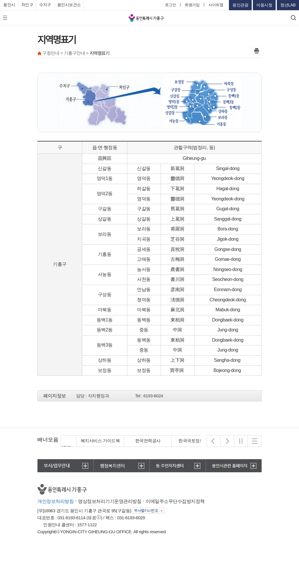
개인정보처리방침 (55, 501)
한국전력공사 (180, 440)
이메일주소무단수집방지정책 (175, 501)
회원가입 (192, 5)
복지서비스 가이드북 (132, 440)
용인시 (9, 4)
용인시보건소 (69, 4)
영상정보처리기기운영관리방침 (109, 501)
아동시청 (264, 5)
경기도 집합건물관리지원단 (85, 444)
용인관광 (240, 5)
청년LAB (287, 5)
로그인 (170, 5)
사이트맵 (215, 5)
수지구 (45, 4)
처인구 (27, 4)
